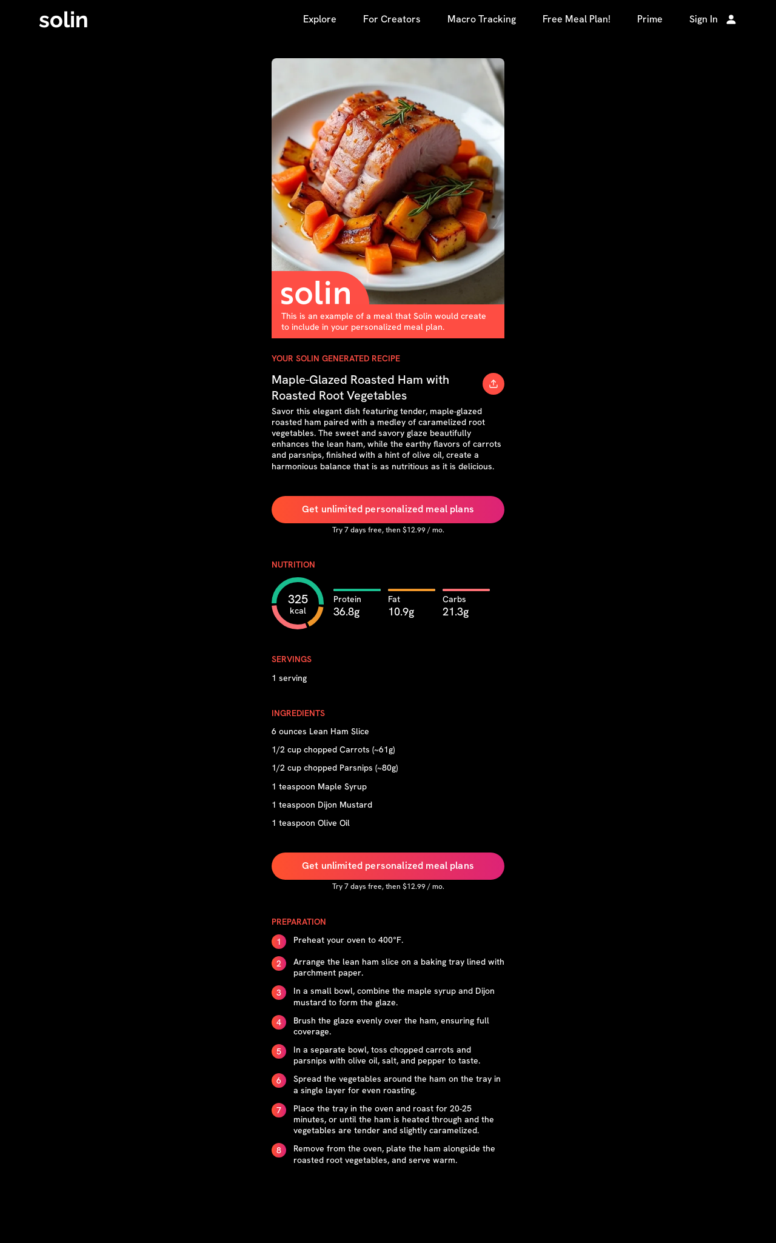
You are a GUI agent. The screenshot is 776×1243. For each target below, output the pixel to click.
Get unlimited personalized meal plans (388, 509)
